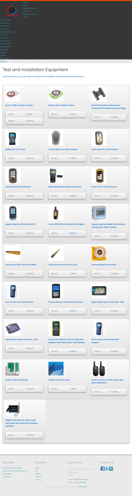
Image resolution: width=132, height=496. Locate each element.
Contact (3, 61)
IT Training (4, 29)
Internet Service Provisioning (12, 468)
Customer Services (8, 32)
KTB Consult (83, 486)
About (24, 5)
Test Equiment (6, 44)
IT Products (4, 26)
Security (3, 53)
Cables (3, 55)
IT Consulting (5, 20)
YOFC (37, 480)
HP (36, 471)
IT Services (4, 23)
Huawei (37, 474)
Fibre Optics (5, 58)
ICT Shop (4, 35)
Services (26, 11)
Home (24, 2)
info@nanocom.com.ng (80, 479)
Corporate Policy (29, 8)
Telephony (4, 49)
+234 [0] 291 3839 (80, 482)
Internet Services (29, 14)
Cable (24, 17)
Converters (4, 41)
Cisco (37, 468)
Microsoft (38, 477)
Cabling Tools (5, 47)
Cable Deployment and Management (15, 471)
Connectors (5, 38)
